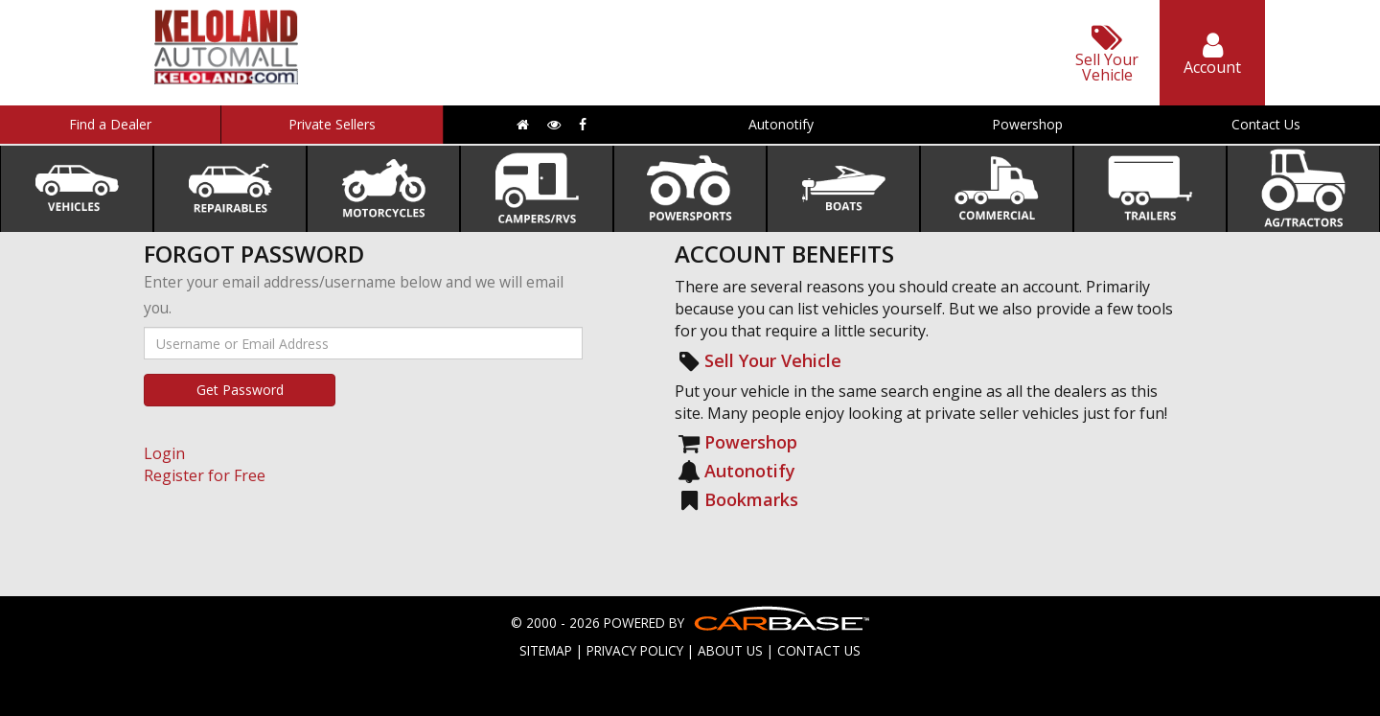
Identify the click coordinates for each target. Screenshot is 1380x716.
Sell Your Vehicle (772, 360)
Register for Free (204, 475)
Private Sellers (332, 124)
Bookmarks (751, 499)
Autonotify (781, 124)
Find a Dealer (110, 124)
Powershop (1027, 124)
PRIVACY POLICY (634, 650)
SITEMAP (545, 650)
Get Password (240, 390)
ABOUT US (730, 650)
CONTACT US (819, 650)
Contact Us (1265, 124)
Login (164, 453)
